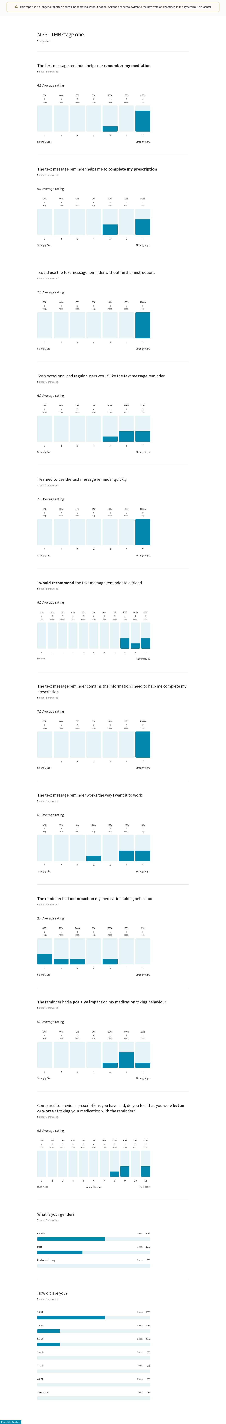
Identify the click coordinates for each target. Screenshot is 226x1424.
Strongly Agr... (143, 141)
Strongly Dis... (44, 141)
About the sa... (93, 1187)
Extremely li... (143, 658)
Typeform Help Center (197, 7)
